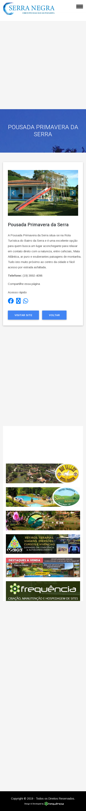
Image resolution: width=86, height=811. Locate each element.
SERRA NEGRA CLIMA (43, 445)
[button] (13, 193)
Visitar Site (23, 315)
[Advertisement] (43, 64)
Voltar (54, 315)
